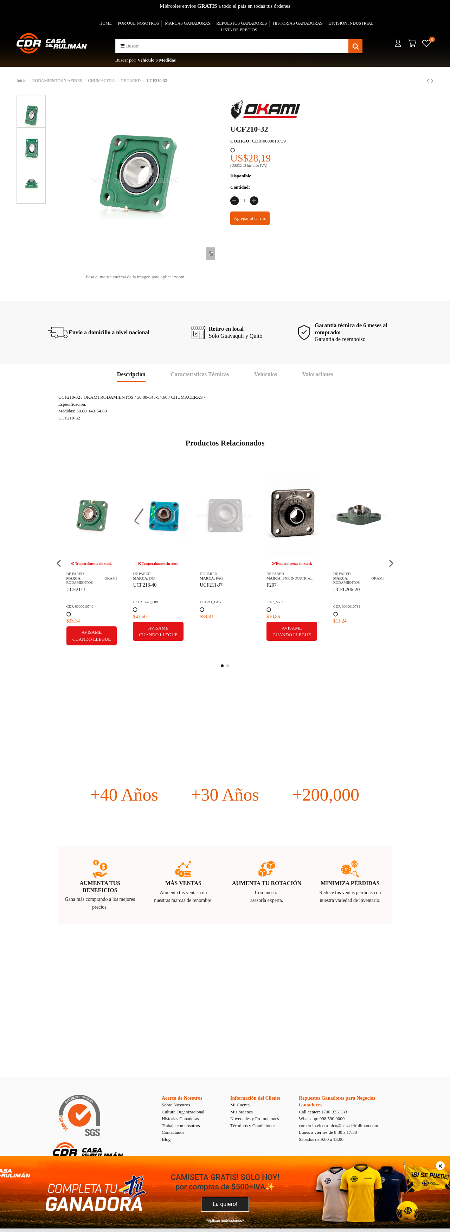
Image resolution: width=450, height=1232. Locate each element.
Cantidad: (240, 187)
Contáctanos (173, 1132)
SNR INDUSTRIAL (97, 578)
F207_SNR (74, 602)
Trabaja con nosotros (181, 1125)
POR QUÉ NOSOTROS (138, 23)
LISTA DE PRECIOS (239, 29)
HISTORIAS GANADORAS (297, 23)
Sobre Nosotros (176, 1104)
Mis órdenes (241, 1111)
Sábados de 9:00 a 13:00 (321, 1139)
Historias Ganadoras (180, 1118)
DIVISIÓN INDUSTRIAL (350, 23)
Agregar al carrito (250, 218)
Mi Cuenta (240, 1104)
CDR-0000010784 (146, 606)
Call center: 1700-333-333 (323, 1111)
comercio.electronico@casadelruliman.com (338, 1125)
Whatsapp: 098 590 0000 (322, 1118)
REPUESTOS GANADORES (241, 23)
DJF (286, 578)
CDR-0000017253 (346, 602)
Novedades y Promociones (254, 1118)
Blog (166, 1139)
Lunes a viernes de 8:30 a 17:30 (328, 1132)
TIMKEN (223, 578)
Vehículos (265, 374)
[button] (122, 45)
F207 (71, 585)
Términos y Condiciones (252, 1125)
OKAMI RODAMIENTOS (158, 580)
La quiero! (225, 1204)
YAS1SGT (207, 602)
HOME (105, 23)
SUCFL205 (277, 585)
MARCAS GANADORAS (187, 23)
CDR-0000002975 (280, 602)
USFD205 (343, 585)
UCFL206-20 (146, 589)
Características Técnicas (200, 374)
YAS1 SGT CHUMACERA (215, 588)
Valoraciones (317, 374)
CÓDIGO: (240, 141)
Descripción (131, 374)
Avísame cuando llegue (91, 631)
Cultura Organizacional (183, 1111)
